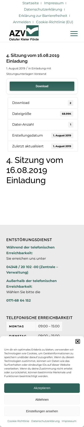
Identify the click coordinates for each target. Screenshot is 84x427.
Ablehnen (42, 399)
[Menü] (72, 33)
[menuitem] (30, 3)
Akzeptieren (42, 388)
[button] (78, 341)
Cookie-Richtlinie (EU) (54, 22)
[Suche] (62, 33)
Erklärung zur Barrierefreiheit (43, 16)
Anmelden (22, 22)
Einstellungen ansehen (42, 411)
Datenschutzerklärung (45, 421)
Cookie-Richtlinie (18, 421)
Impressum (69, 421)
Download (42, 86)
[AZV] (34, 33)
